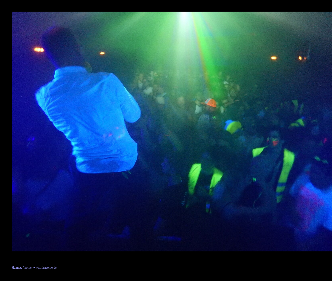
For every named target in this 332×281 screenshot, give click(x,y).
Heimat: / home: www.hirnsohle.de (34, 267)
